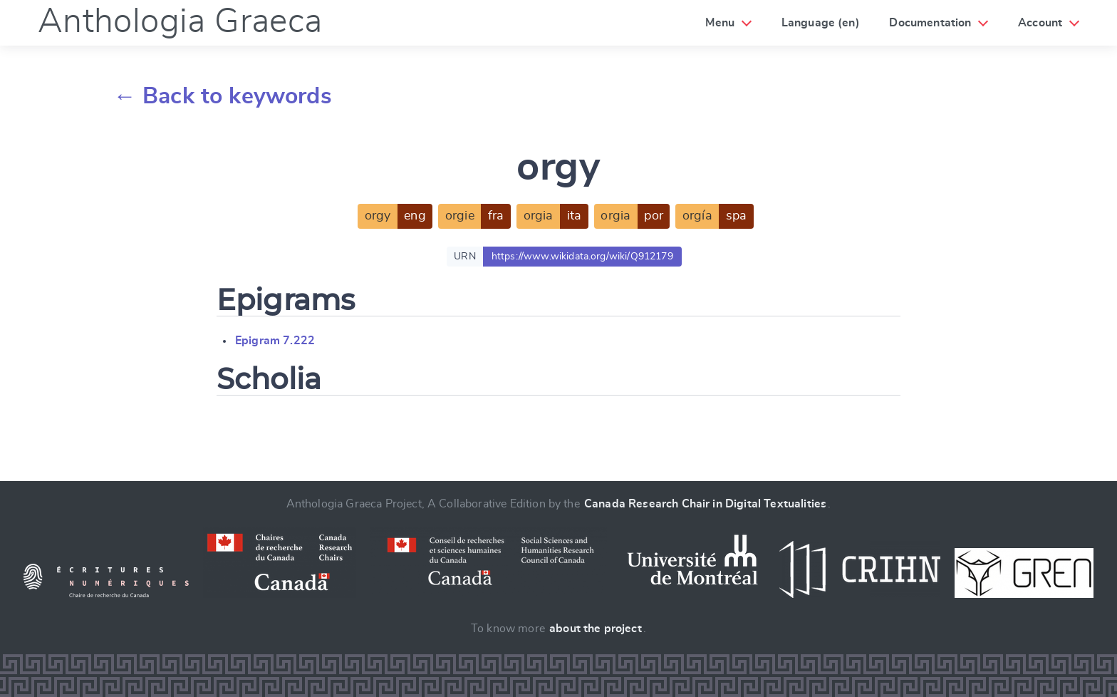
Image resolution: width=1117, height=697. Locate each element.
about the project (595, 628)
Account (1040, 23)
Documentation (930, 23)
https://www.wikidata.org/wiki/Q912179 (582, 257)
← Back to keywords (222, 96)
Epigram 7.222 (275, 340)
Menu (719, 23)
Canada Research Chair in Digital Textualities (705, 504)
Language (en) (820, 23)
